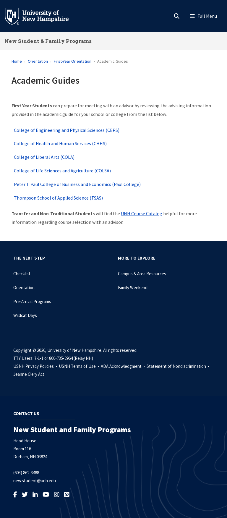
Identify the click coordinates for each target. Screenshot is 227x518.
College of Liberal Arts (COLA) (44, 157)
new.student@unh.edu (34, 480)
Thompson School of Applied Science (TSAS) (58, 198)
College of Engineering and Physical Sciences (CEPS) (66, 130)
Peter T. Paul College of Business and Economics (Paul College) (77, 184)
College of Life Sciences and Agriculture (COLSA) (62, 171)
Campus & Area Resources (142, 273)
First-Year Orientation (72, 61)
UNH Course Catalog (141, 213)
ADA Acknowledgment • (123, 366)
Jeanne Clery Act (28, 374)
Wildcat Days (25, 315)
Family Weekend (132, 287)
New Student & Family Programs (48, 41)
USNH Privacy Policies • (35, 366)
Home (17, 61)
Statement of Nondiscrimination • (178, 366)
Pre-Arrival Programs (32, 301)
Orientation (38, 61)
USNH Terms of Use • (79, 366)
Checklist (21, 273)
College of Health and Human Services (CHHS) (60, 143)
